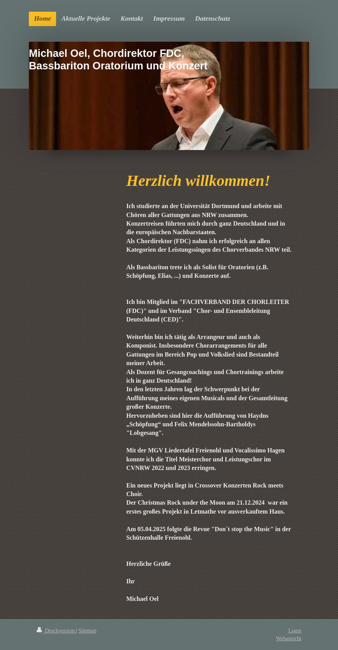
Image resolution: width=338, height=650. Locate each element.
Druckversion (56, 631)
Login (295, 631)
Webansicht (288, 638)
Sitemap (88, 631)
